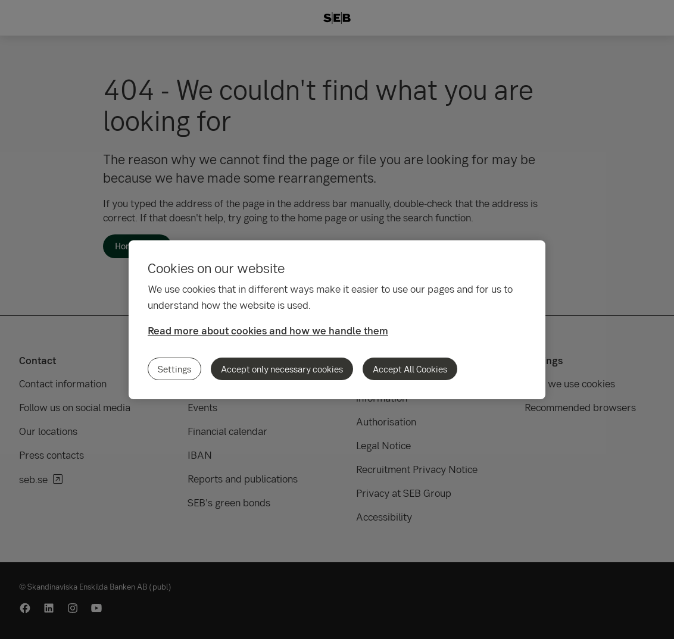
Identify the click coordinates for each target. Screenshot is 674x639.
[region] (337, 319)
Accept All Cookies (410, 369)
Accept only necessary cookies (282, 369)
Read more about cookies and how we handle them (268, 330)
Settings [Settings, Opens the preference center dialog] (174, 369)
